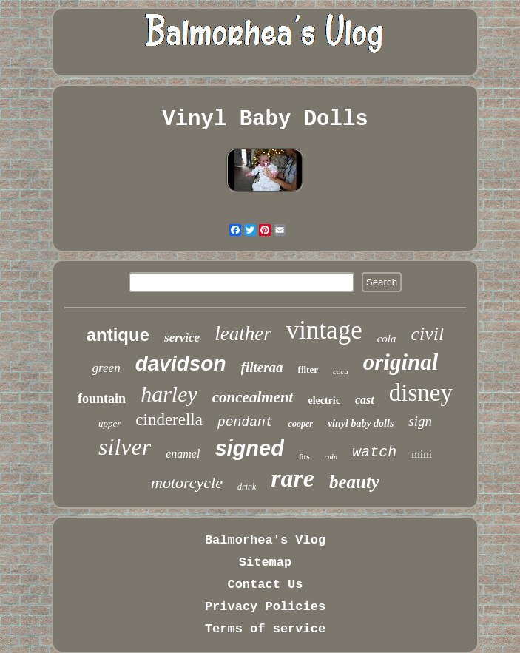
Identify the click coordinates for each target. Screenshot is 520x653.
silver (124, 446)
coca (340, 371)
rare (292, 478)
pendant (245, 422)
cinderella (169, 419)
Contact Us (265, 585)
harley (169, 394)
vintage (324, 330)
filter (308, 369)
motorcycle (187, 482)
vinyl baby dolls (361, 423)
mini (421, 454)
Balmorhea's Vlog (265, 540)
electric (324, 400)
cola (386, 339)
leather (243, 333)
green (106, 368)
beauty (354, 482)
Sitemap (265, 562)
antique (118, 335)
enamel (183, 453)
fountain (102, 398)
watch (374, 452)
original (401, 362)
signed (249, 448)
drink (246, 486)
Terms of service (265, 629)
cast (364, 399)
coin (331, 457)
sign (420, 421)
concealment (253, 397)
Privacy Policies (265, 607)
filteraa (262, 367)
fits (304, 456)
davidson (180, 363)
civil (428, 334)
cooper (300, 424)
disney (421, 392)
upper (109, 423)
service (182, 338)
